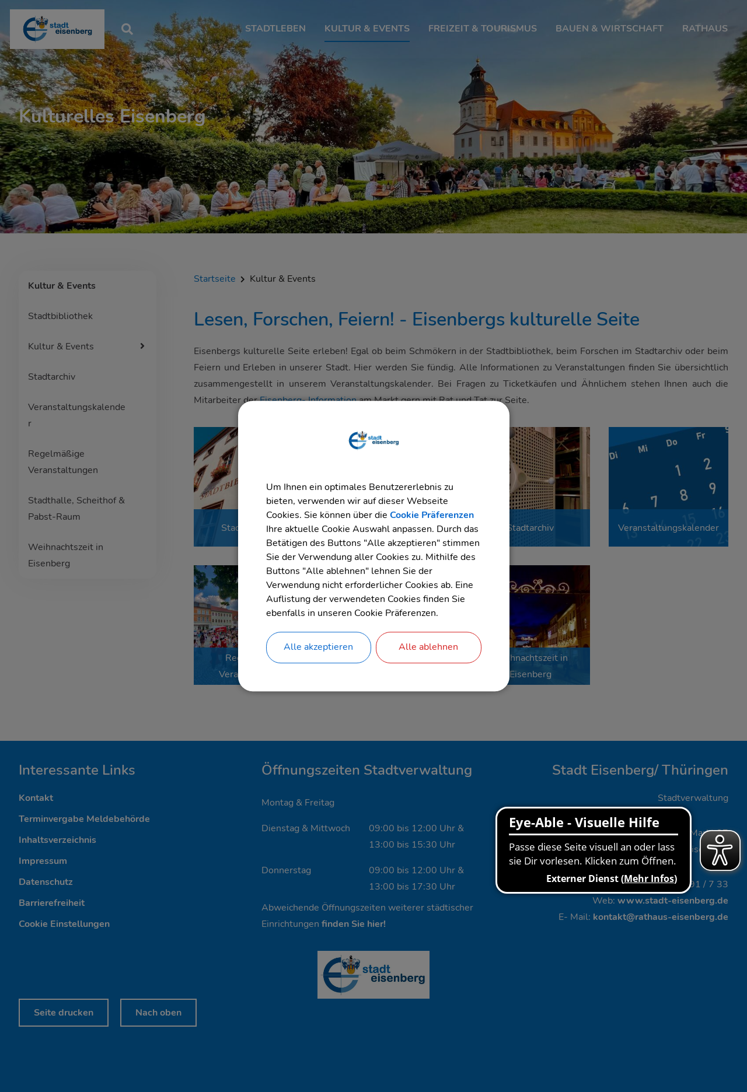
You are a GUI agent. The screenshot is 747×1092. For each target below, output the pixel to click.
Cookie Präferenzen (432, 515)
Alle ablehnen (428, 647)
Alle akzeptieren (318, 647)
